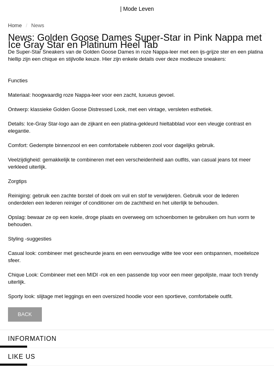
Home (15, 25)
